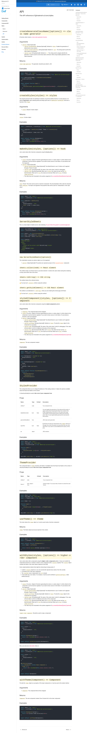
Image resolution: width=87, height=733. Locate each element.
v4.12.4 (3, 3)
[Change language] (65, 4)
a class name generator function (39, 37)
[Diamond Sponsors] (6, 14)
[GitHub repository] (78, 4)
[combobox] (53, 4)
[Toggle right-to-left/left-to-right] (84, 4)
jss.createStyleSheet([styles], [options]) (61, 176)
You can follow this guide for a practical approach (58, 224)
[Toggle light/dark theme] (81, 4)
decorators (32, 645)
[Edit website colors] (74, 4)
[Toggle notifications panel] (71, 4)
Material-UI (5, 1)
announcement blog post (60, 1)
